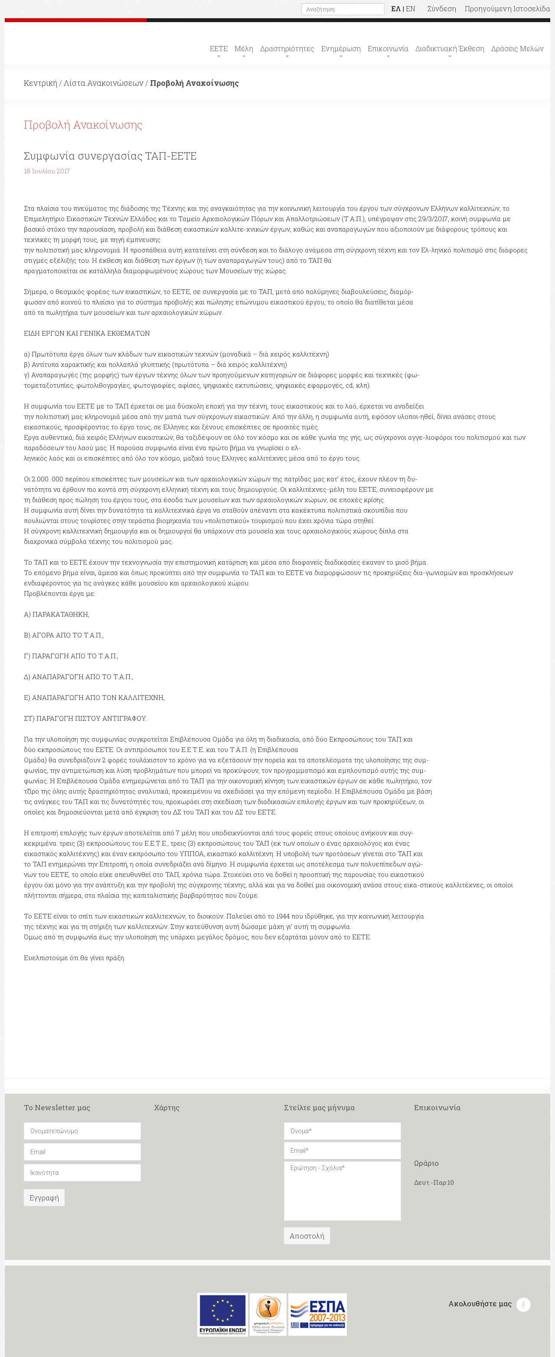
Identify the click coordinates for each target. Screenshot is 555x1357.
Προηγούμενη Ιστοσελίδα (507, 8)
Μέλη (244, 48)
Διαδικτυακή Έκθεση (449, 48)
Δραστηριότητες (287, 48)
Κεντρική (40, 83)
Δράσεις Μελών (517, 48)
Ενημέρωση (341, 48)
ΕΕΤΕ (219, 48)
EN (410, 8)
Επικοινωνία (388, 48)
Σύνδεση (442, 8)
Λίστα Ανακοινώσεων (104, 83)
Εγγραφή (44, 1197)
